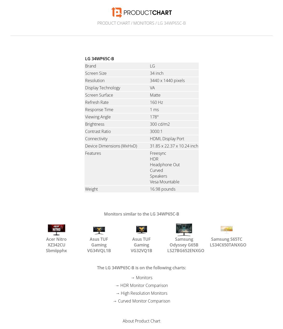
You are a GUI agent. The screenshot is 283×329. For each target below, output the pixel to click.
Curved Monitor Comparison (144, 301)
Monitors (143, 23)
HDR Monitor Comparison (144, 285)
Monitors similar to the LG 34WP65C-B (141, 214)
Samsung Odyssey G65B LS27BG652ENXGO (184, 235)
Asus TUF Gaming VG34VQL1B (99, 235)
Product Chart (113, 23)
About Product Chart (141, 321)
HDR (154, 159)
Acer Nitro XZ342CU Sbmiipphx (56, 235)
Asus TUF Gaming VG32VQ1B (141, 235)
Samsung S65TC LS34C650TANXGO (227, 235)
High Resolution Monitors (144, 293)
